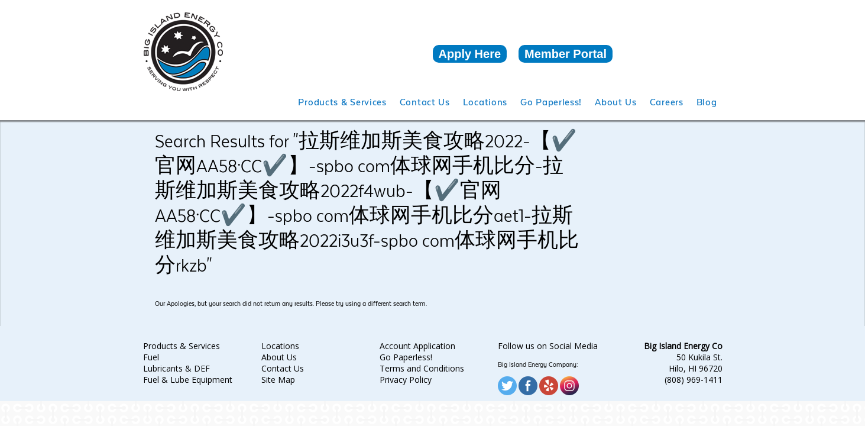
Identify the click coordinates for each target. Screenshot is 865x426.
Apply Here (470, 53)
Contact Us (282, 368)
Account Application (417, 345)
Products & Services (181, 345)
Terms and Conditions (422, 368)
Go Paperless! (406, 357)
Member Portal (565, 53)
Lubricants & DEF (176, 368)
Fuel (151, 357)
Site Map (278, 379)
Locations (280, 345)
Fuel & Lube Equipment (187, 379)
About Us (279, 357)
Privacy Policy (406, 379)
